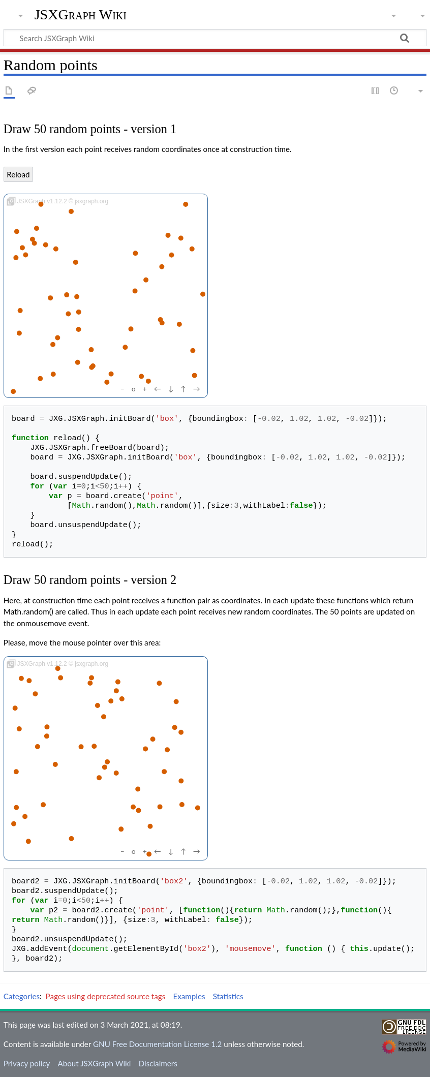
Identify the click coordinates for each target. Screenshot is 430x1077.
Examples (189, 996)
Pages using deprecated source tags (106, 996)
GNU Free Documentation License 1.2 (157, 1044)
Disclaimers (158, 1063)
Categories (22, 996)
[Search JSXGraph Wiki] (215, 37)
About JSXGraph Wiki (94, 1063)
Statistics (228, 996)
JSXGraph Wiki (81, 15)
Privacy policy (27, 1063)
